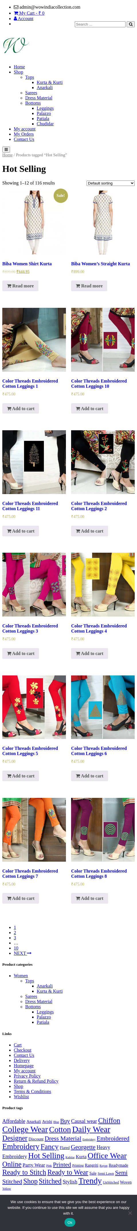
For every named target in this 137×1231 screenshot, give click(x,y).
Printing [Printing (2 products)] (78, 1165)
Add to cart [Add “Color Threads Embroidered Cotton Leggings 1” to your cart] (20, 408)
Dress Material (38, 97)
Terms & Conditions (32, 1091)
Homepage (24, 1065)
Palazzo (44, 113)
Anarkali (45, 87)
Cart (18, 1044)
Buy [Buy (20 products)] (65, 1121)
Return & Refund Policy (36, 1081)
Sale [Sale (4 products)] (93, 1173)
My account (25, 128)
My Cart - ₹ (29, 13)
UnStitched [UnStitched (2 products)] (111, 1182)
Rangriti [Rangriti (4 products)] (91, 1165)
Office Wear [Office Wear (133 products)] (107, 1155)
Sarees (31, 92)
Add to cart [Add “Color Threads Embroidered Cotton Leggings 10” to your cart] (89, 408)
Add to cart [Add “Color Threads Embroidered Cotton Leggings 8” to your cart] (89, 898)
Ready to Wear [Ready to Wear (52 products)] (67, 1172)
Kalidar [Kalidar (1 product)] (70, 1157)
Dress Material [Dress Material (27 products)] (63, 1138)
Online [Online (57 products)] (11, 1164)
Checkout (22, 1050)
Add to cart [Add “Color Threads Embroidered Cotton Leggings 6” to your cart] (89, 775)
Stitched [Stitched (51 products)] (50, 1181)
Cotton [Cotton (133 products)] (60, 1129)
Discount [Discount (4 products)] (36, 1139)
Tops (29, 77)
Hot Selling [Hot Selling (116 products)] (46, 1155)
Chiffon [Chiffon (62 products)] (109, 1120)
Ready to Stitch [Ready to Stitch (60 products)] (24, 1172)
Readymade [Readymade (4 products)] (118, 1165)
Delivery (22, 1060)
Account (23, 18)
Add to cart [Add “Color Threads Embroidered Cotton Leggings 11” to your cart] (20, 531)
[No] (130, 1213)
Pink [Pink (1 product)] (49, 1165)
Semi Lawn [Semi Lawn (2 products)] (106, 1174)
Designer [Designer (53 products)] (15, 1138)
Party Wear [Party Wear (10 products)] (34, 1165)
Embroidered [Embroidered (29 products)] (113, 1138)
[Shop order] (111, 183)
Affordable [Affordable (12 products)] (13, 1121)
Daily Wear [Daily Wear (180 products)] (91, 1129)
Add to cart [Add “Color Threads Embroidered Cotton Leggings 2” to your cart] (89, 531)
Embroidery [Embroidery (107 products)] (21, 1146)
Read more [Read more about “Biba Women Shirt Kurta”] (20, 285)
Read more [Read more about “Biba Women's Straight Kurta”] (89, 285)
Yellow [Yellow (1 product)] (6, 1188)
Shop (18, 72)
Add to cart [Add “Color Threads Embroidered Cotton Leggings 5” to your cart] (20, 775)
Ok (69, 1222)
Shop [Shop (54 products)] (30, 1181)
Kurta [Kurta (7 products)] (81, 1156)
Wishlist (21, 1096)
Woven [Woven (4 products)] (126, 1182)
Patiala (43, 118)
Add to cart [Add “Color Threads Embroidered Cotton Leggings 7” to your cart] (20, 898)
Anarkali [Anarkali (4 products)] (33, 1121)
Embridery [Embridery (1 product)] (89, 1139)
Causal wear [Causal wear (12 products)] (84, 1121)
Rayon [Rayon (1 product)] (103, 1165)
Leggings (45, 108)
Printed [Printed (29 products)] (62, 1164)
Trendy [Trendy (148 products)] (90, 1180)
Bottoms (33, 103)
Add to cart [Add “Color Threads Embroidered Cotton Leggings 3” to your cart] (20, 653)
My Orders (24, 134)
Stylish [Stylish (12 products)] (70, 1182)
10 (16, 948)
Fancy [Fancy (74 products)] (50, 1146)
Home (19, 66)
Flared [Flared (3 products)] (65, 1148)
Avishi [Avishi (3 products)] (47, 1121)
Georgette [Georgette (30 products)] (83, 1147)
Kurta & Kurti (50, 82)
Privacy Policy (27, 1075)
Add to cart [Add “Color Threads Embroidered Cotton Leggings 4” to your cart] (89, 653)
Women (21, 975)
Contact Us (24, 139)
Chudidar (45, 123)
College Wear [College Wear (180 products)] (25, 1129)
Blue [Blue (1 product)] (56, 1122)
